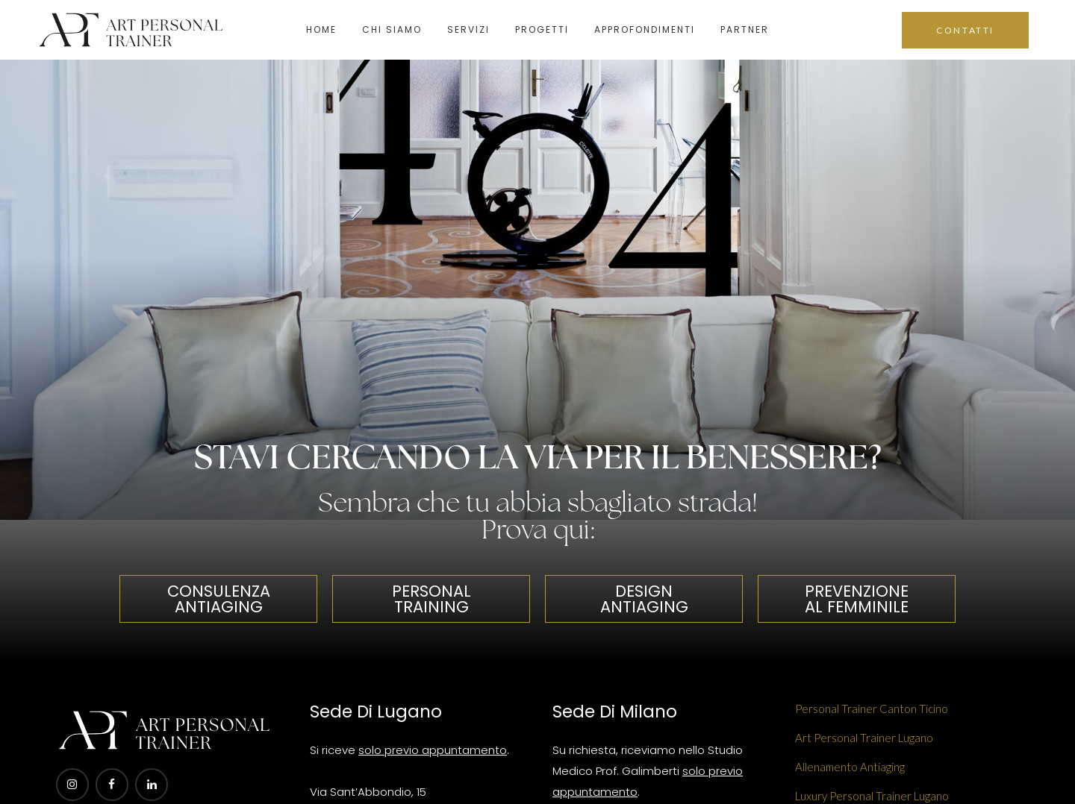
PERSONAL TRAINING (431, 599)
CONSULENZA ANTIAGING (218, 599)
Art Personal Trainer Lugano (864, 737)
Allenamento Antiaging (850, 766)
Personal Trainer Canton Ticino (871, 708)
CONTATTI (965, 30)
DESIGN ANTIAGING (644, 599)
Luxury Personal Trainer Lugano (872, 796)
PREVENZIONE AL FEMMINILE (857, 599)
